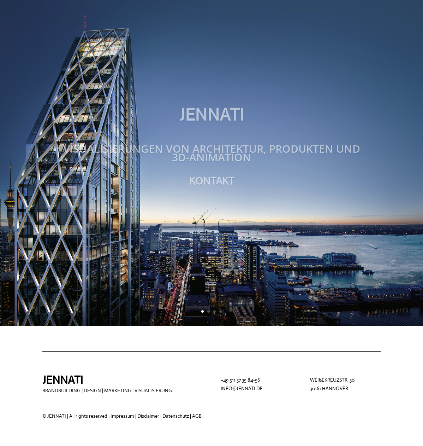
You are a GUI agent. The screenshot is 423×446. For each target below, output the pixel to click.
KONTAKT (211, 185)
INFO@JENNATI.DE (242, 388)
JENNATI (211, 119)
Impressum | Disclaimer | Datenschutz (150, 416)
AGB (197, 416)
